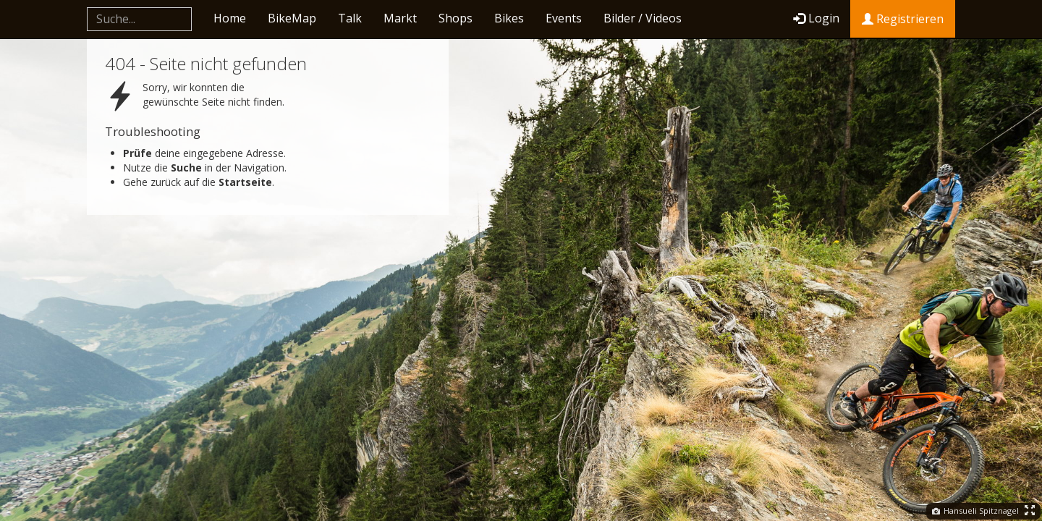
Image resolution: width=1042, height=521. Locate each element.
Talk (350, 18)
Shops (456, 18)
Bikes (509, 18)
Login (816, 18)
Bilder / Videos (642, 18)
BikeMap (292, 18)
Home (229, 18)
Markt (400, 18)
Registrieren (903, 19)
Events (564, 18)
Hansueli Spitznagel (975, 510)
